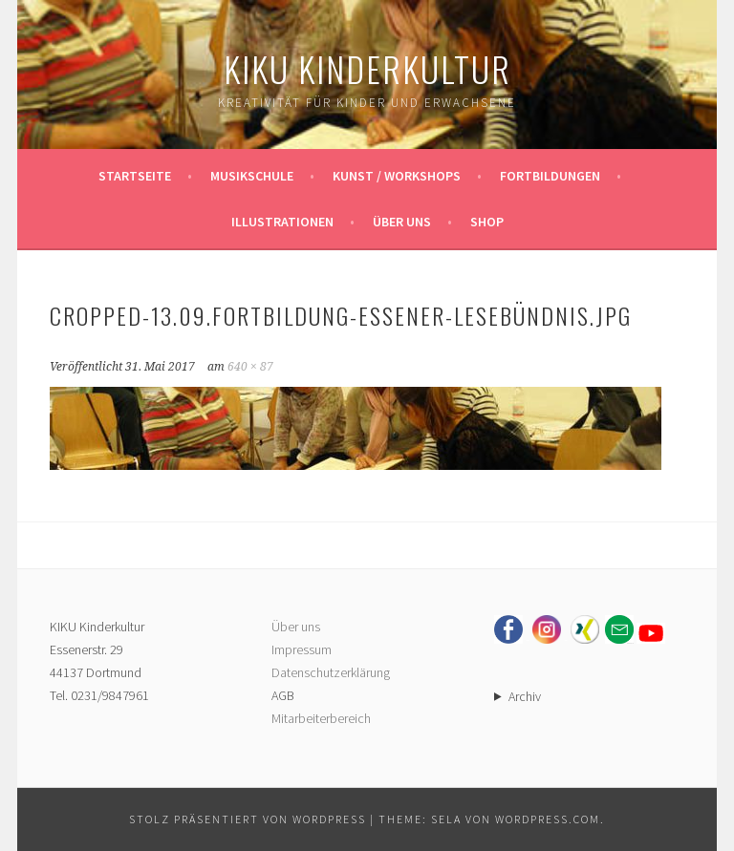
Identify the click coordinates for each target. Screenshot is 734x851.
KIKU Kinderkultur (367, 68)
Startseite (134, 175)
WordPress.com (547, 819)
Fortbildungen (550, 175)
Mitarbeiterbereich (321, 718)
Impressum (301, 649)
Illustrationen (282, 221)
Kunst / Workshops (397, 175)
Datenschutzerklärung (330, 672)
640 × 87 (250, 366)
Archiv (524, 696)
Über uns (402, 221)
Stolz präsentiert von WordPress (247, 819)
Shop (487, 221)
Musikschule (251, 175)
